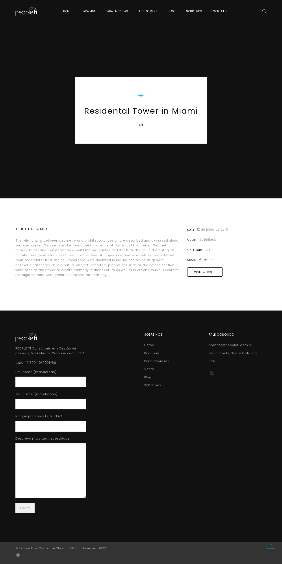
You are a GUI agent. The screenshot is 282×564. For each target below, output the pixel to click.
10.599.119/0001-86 (41, 363)
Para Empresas (117, 11)
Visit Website (205, 272)
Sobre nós (194, 11)
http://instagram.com (211, 375)
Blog (171, 11)
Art (141, 124)
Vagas (149, 369)
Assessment (148, 11)
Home (67, 11)
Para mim (88, 11)
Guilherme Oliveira (53, 548)
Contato (219, 11)
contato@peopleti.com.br (230, 345)
